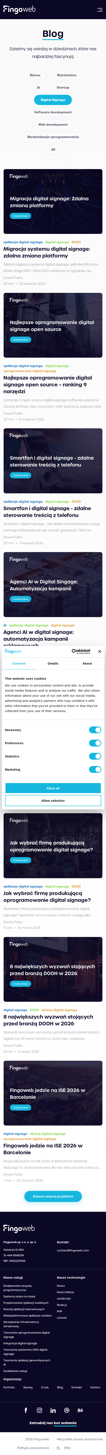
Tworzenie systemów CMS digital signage (25, 1352)
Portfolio (9, 1387)
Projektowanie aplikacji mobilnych (25, 1303)
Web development (53, 124)
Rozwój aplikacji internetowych (24, 1309)
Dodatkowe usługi (15, 1371)
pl (58, 1448)
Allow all (53, 788)
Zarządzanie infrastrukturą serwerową (21, 1324)
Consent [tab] (18, 663)
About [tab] (87, 663)
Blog (60, 1387)
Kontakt (76, 1387)
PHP (59, 1311)
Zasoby (28, 1387)
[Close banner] (99, 651)
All (53, 149)
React (61, 1286)
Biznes (35, 75)
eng (67, 1448)
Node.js (62, 1305)
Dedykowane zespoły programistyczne (17, 1288)
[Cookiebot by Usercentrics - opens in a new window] (71, 651)
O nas (45, 1387)
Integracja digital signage (20, 1343)
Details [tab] (53, 663)
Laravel (62, 1318)
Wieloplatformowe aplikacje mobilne (27, 1315)
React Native (65, 1292)
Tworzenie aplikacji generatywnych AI (26, 1362)
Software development (53, 112)
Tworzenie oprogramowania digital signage (26, 1335)
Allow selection (53, 800)
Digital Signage (53, 100)
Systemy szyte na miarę (19, 1296)
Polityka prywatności (33, 1448)
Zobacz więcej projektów (53, 1196)
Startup (63, 87)
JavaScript (64, 1298)
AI (38, 87)
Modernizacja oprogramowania (53, 137)
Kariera (95, 1387)
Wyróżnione (66, 75)
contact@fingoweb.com (73, 1250)
